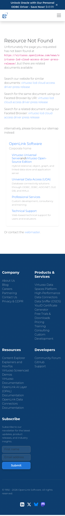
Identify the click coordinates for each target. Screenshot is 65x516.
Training (40, 326)
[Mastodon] (43, 504)
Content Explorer (13, 358)
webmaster (32, 232)
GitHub (40, 362)
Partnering (9, 293)
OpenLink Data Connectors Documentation (13, 403)
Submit (16, 465)
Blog (5, 284)
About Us (8, 280)
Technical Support (24, 211)
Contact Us (9, 297)
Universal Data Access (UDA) (31, 179)
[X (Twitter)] (29, 504)
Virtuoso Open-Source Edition (29, 160)
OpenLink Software (25, 144)
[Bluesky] (36, 504)
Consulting (42, 330)
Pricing (39, 322)
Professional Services (26, 197)
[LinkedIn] (22, 504)
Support (40, 366)
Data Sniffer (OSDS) (48, 301)
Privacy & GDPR (12, 301)
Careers (7, 289)
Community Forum (48, 358)
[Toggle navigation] (59, 15)
